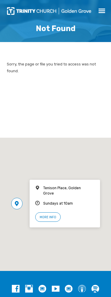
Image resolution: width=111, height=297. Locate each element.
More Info (48, 217)
